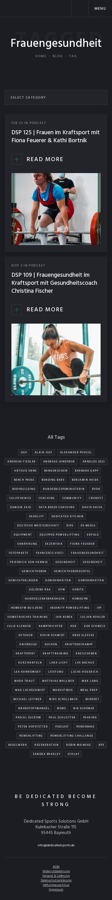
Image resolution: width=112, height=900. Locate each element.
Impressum (56, 889)
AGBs (56, 867)
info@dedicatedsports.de (56, 845)
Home (41, 56)
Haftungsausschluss (56, 885)
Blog (58, 56)
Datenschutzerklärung (56, 880)
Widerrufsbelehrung (56, 871)
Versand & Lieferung (56, 876)
